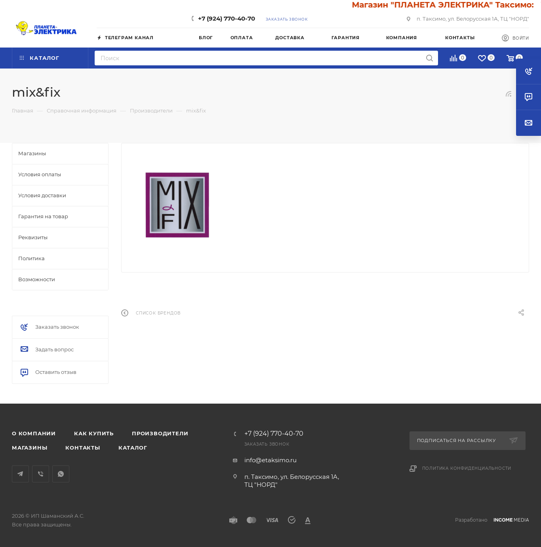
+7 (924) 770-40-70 (226, 18)
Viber (40, 473)
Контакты (82, 447)
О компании (34, 433)
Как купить (94, 433)
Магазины (29, 447)
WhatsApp (60, 473)
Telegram (20, 473)
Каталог (132, 447)
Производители (160, 433)
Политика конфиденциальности (467, 468)
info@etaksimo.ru (270, 460)
